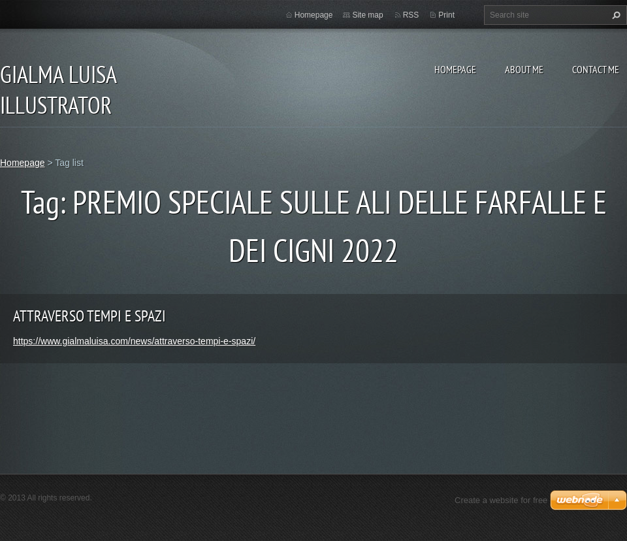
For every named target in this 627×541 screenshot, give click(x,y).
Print (446, 15)
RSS (411, 15)
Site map (367, 15)
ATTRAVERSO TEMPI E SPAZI (89, 316)
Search (614, 15)
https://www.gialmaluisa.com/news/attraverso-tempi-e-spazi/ (134, 341)
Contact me (595, 69)
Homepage (455, 69)
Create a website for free (501, 500)
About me (524, 69)
